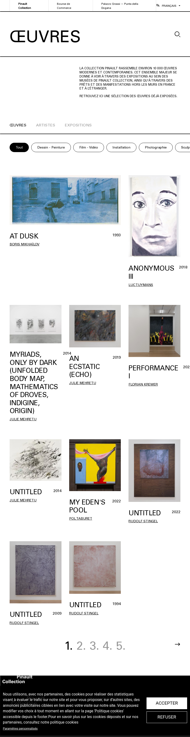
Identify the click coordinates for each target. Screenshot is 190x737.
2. (81, 646)
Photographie (156, 147)
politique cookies (64, 722)
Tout (19, 147)
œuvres (18, 125)
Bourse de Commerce (64, 6)
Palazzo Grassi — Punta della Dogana (119, 6)
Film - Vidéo (88, 147)
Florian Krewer (143, 384)
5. (121, 646)
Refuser (166, 717)
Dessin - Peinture (51, 147)
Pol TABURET (80, 519)
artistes (45, 125)
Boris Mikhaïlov (24, 244)
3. (94, 646)
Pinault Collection (24, 6)
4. (107, 646)
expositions (78, 125)
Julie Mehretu (23, 419)
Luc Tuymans (141, 285)
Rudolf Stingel (143, 521)
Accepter (167, 703)
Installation (121, 147)
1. (68, 646)
